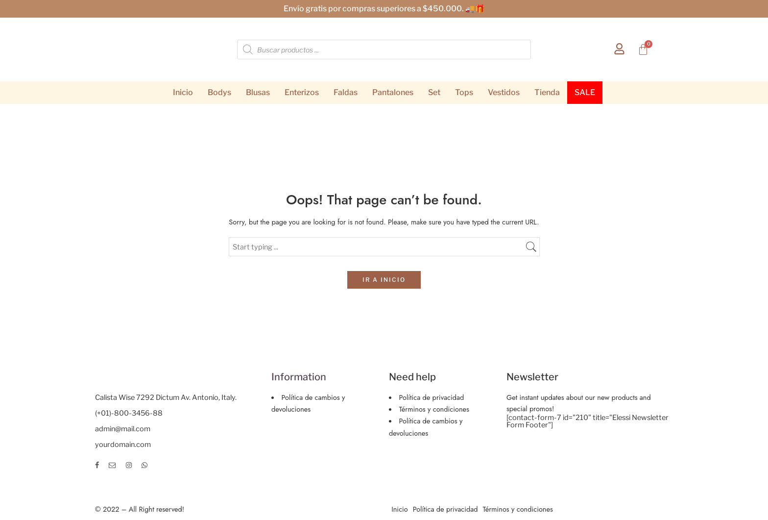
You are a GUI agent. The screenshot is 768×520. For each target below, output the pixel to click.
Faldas (346, 92)
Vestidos (504, 92)
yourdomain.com (123, 444)
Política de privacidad (431, 397)
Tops (464, 92)
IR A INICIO (384, 279)
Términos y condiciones (434, 409)
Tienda (547, 92)
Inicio (183, 92)
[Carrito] (643, 49)
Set (434, 92)
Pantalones (392, 92)
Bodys (219, 92)
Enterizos (302, 92)
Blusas (258, 92)
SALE (585, 92)
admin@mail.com (122, 428)
